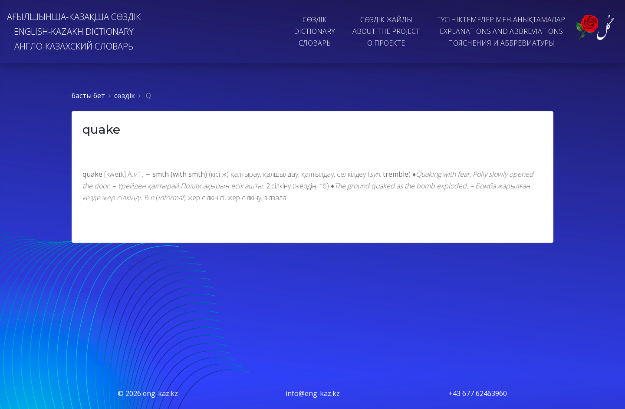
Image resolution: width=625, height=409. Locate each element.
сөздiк (124, 95)
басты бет (88, 95)
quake (101, 129)
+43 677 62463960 (477, 393)
